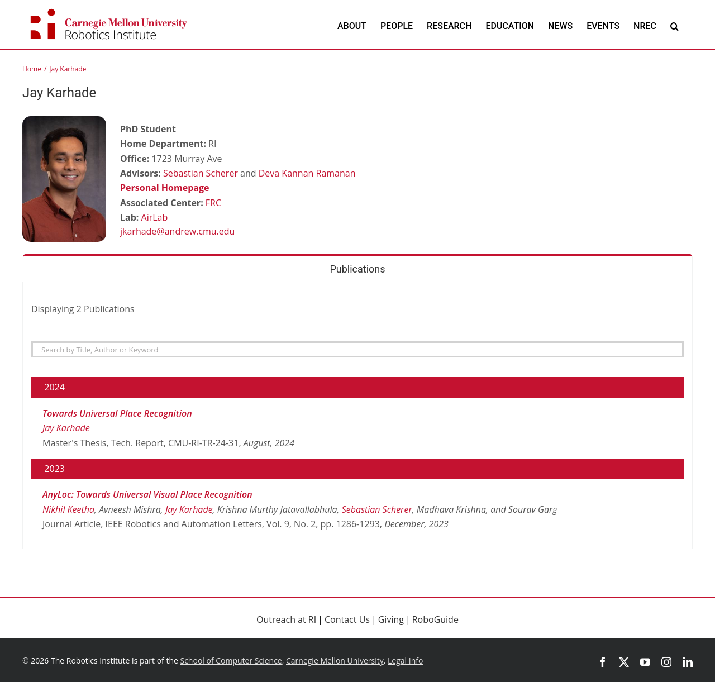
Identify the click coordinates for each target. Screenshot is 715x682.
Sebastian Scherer (200, 173)
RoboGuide (435, 619)
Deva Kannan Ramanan (307, 173)
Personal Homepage (164, 188)
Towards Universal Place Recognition (117, 413)
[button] (674, 26)
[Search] (357, 349)
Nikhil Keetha (68, 509)
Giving (391, 619)
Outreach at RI (286, 619)
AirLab (154, 217)
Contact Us (347, 619)
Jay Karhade (66, 428)
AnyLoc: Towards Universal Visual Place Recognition (147, 494)
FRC (213, 203)
